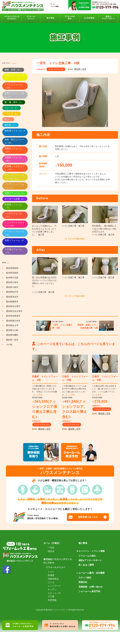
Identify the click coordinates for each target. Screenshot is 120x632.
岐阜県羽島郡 (12, 273)
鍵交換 (10, 125)
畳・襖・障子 (14, 102)
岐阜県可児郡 (12, 277)
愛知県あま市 (12, 325)
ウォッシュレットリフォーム (14, 177)
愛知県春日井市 (13, 321)
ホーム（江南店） (52, 543)
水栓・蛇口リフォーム (14, 141)
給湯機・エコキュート (14, 168)
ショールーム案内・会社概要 (90, 573)
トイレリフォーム (55, 69)
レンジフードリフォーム (14, 224)
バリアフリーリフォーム (14, 186)
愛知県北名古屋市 (14, 311)
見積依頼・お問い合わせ (90, 587)
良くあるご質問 (86, 565)
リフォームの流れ (87, 556)
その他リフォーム (13, 251)
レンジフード (54, 586)
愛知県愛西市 (12, 301)
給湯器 (51, 575)
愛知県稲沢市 (12, 292)
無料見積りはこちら (87, 517)
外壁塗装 (52, 600)
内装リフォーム (14, 77)
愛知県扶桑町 (12, 335)
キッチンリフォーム (14, 233)
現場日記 (82, 582)
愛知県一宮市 (80, 69)
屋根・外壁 (13, 69)
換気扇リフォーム (15, 132)
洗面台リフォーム (13, 150)
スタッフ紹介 (85, 577)
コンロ (51, 582)
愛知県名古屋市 (13, 306)
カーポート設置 (15, 199)
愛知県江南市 (12, 282)
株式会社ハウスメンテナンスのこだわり (57, 561)
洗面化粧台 (53, 579)
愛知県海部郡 (12, 268)
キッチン (52, 589)
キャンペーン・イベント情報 (90, 551)
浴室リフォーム (14, 242)
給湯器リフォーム (13, 206)
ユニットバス (54, 593)
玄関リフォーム (15, 193)
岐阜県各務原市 (13, 316)
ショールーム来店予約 (89, 591)
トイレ (51, 571)
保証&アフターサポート (90, 560)
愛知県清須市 (12, 297)
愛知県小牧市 (12, 287)
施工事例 (82, 543)
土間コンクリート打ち (14, 95)
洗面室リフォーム (13, 159)
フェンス (12, 108)
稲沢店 (51, 551)
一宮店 (51, 547)
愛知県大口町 (12, 330)
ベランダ (12, 113)
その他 (9, 344)
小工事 (51, 596)
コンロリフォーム (13, 215)
